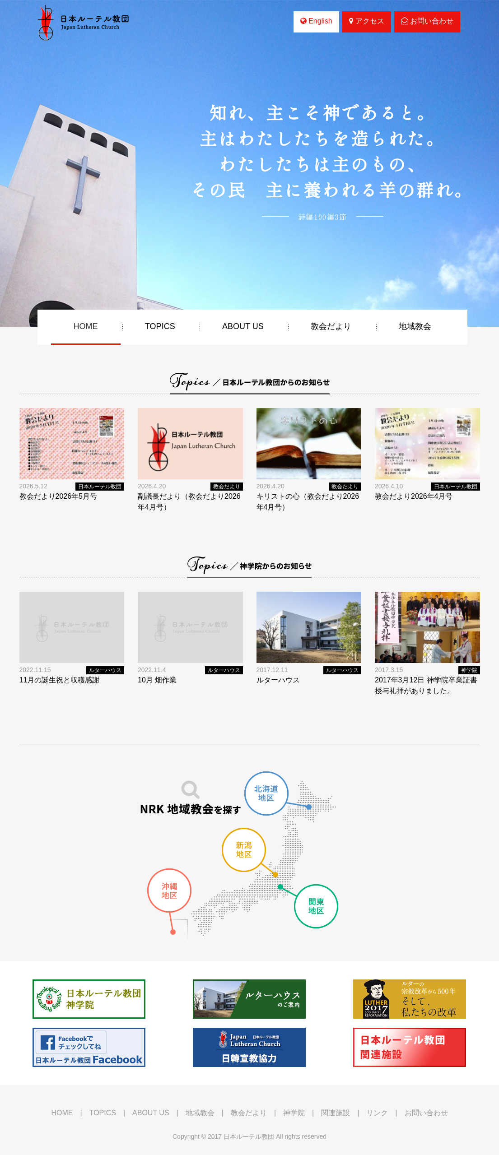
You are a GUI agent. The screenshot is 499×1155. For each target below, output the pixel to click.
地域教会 (415, 326)
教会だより (331, 326)
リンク (377, 1113)
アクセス (366, 21)
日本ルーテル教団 (99, 486)
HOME (86, 326)
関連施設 (335, 1113)
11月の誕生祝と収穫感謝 (59, 680)
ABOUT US (243, 326)
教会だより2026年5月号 (58, 496)
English (316, 21)
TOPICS (160, 326)
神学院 (469, 670)
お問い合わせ (427, 21)
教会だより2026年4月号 (414, 496)
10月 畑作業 (157, 680)
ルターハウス (105, 670)
